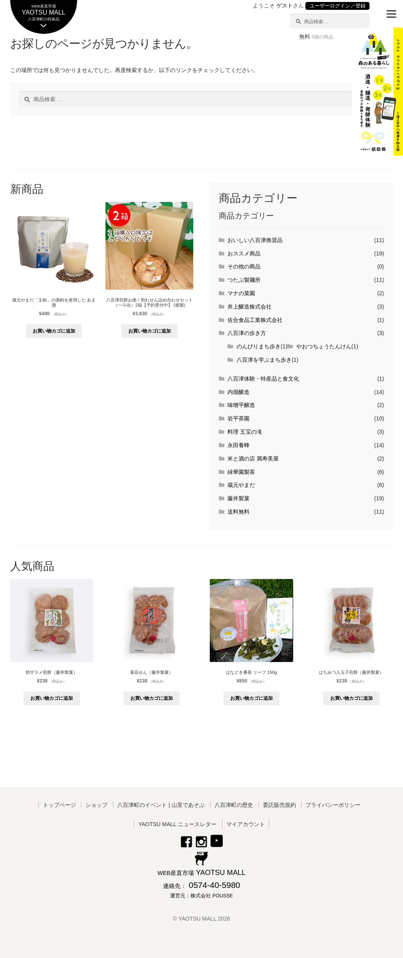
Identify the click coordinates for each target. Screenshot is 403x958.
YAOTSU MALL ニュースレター (177, 824)
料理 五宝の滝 (244, 432)
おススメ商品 (244, 253)
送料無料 (238, 512)
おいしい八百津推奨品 (255, 240)
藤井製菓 (238, 498)
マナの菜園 (241, 293)
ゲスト (284, 5)
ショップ (96, 805)
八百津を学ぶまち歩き (264, 360)
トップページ (59, 805)
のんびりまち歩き (259, 346)
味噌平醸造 (241, 405)
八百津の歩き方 (246, 333)
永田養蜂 (238, 445)
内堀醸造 (238, 392)
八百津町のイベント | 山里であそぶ (160, 805)
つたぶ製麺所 (244, 280)
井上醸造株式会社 (249, 306)
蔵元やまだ (241, 485)
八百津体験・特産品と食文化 (263, 378)
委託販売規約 (279, 805)
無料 (316, 36)
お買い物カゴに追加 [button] (54, 331)
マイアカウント (245, 824)
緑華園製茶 (241, 472)
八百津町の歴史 (233, 805)
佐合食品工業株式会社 (255, 320)
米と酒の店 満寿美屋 (253, 458)
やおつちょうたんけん (323, 346)
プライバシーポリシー (332, 805)
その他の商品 (244, 266)
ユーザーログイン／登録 (337, 6)
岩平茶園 (238, 418)
